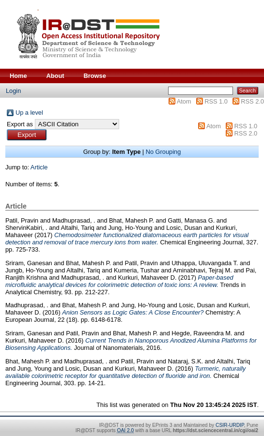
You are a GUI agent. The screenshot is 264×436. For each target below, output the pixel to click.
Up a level (29, 112)
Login (13, 90)
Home (18, 75)
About (55, 75)
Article (39, 167)
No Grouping (163, 151)
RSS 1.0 (216, 101)
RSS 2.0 (252, 101)
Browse (95, 75)
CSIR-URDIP (230, 425)
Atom (184, 101)
